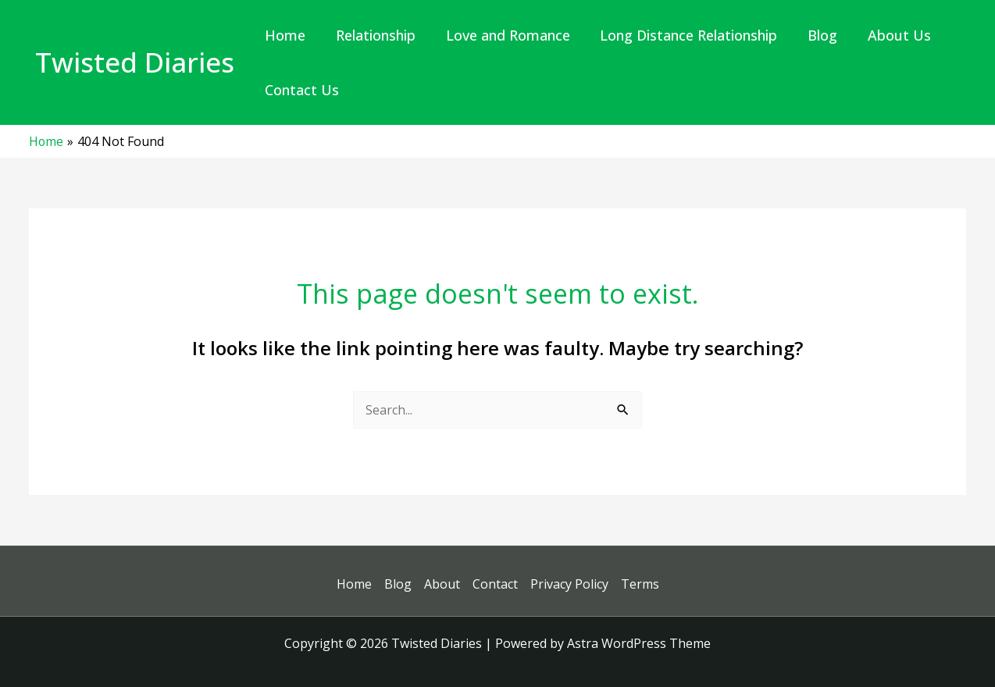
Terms (640, 584)
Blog (398, 584)
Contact (495, 584)
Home (354, 584)
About (442, 584)
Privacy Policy (569, 584)
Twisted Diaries (134, 62)
